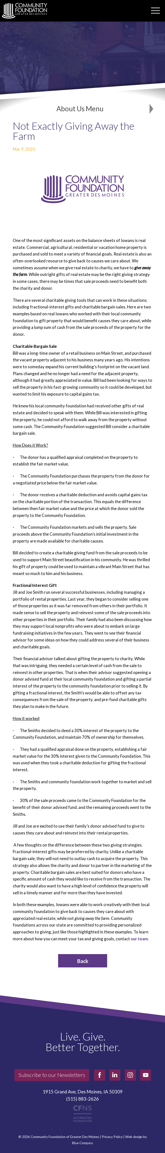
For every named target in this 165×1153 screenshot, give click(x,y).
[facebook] (99, 1075)
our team (139, 938)
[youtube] (145, 1075)
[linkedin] (114, 1075)
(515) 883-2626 (82, 1099)
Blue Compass (82, 1143)
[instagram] (130, 1075)
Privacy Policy (112, 1137)
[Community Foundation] (27, 10)
